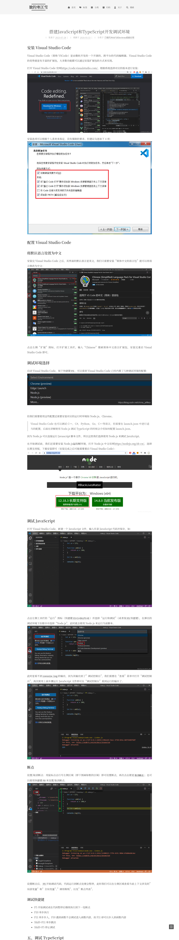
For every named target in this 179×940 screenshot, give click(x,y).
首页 (72, 7)
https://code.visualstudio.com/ (79, 68)
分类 (95, 7)
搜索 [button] (130, 7)
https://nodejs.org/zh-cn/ (129, 443)
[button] (171, 926)
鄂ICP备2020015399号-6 (39, 931)
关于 (118, 7)
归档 (106, 7)
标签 (83, 7)
